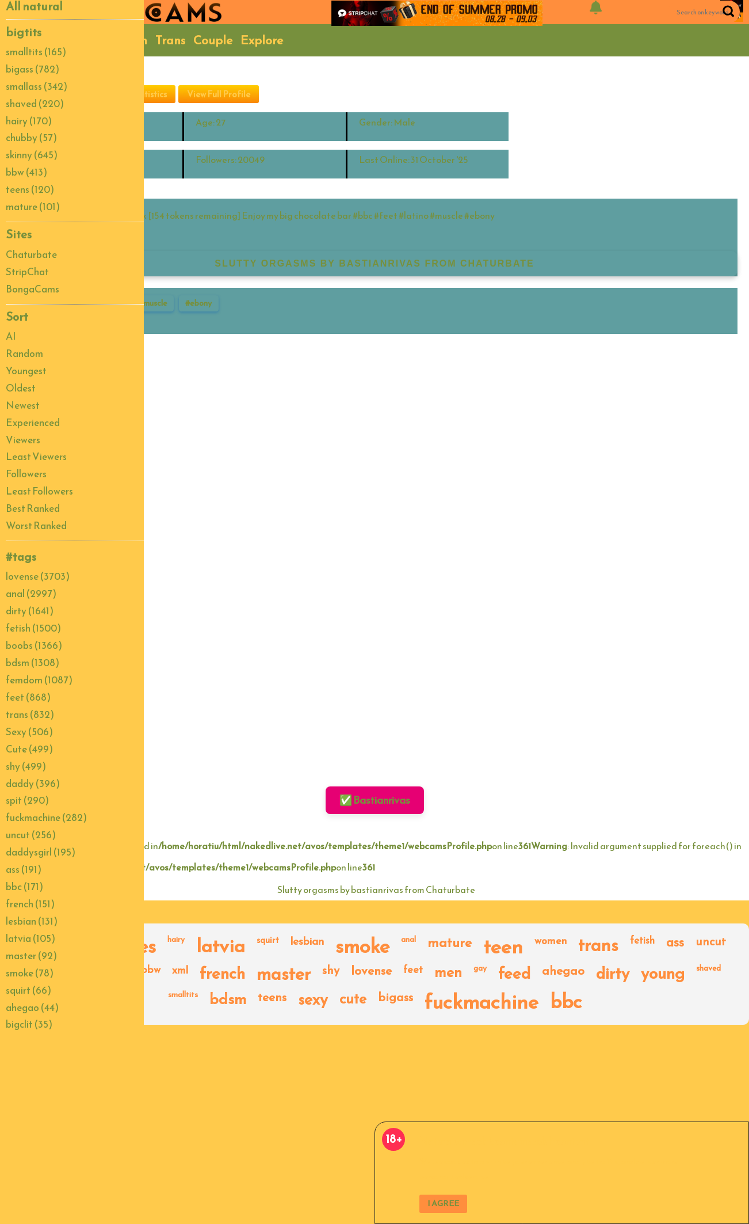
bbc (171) (24, 886)
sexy (313, 1000)
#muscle (153, 303)
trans (598, 946)
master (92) (31, 955)
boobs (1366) (34, 645)
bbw (150, 970)
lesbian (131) (32, 921)
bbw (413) (26, 172)
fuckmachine (481, 1001)
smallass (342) (36, 86)
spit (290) (27, 800)
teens (272, 998)
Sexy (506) (29, 731)
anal (408, 940)
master (284, 974)
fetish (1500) (33, 628)
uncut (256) (31, 834)
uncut (711, 942)
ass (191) (23, 869)
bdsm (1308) (32, 662)
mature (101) (33, 206)
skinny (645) (32, 154)
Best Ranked (33, 508)
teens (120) (30, 189)
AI (11, 336)
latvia (220, 946)
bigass (395, 998)
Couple (212, 40)
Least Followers (39, 491)
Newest (23, 405)
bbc (566, 1001)
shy (330, 971)
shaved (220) (35, 103)
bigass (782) (32, 69)
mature (449, 943)
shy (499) (26, 766)
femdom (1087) (39, 679)
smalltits (183, 995)
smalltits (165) (36, 51)
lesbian (307, 942)
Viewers (23, 439)
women (550, 941)
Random (24, 353)
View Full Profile (218, 94)
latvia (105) (30, 938)
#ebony (198, 303)
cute (352, 999)
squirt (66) (28, 990)
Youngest (26, 370)
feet (413, 970)
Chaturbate (31, 254)
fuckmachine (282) (46, 817)
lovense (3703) (38, 576)
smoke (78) (30, 972)
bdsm (227, 1000)
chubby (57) (31, 137)
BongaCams (32, 289)
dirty (612, 974)
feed (514, 974)
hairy (176, 940)
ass (675, 943)
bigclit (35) (29, 1024)
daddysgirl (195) (40, 852)
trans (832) (30, 714)
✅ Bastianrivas (374, 800)
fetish (642, 941)
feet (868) (28, 697)
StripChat (27, 271)
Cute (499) (29, 749)
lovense (371, 971)
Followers (26, 473)
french (222, 974)
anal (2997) (31, 593)
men (448, 973)
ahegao (563, 971)
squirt (268, 940)
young (663, 974)
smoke (362, 946)
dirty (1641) (30, 610)
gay (480, 969)
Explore (261, 40)
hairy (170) (29, 120)
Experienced (33, 422)
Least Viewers (36, 456)
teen (503, 946)
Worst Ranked (36, 525)
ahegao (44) (32, 1007)
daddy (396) (33, 783)
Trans (170, 40)
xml (180, 971)
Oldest (21, 388)
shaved (708, 969)
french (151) (30, 903)
